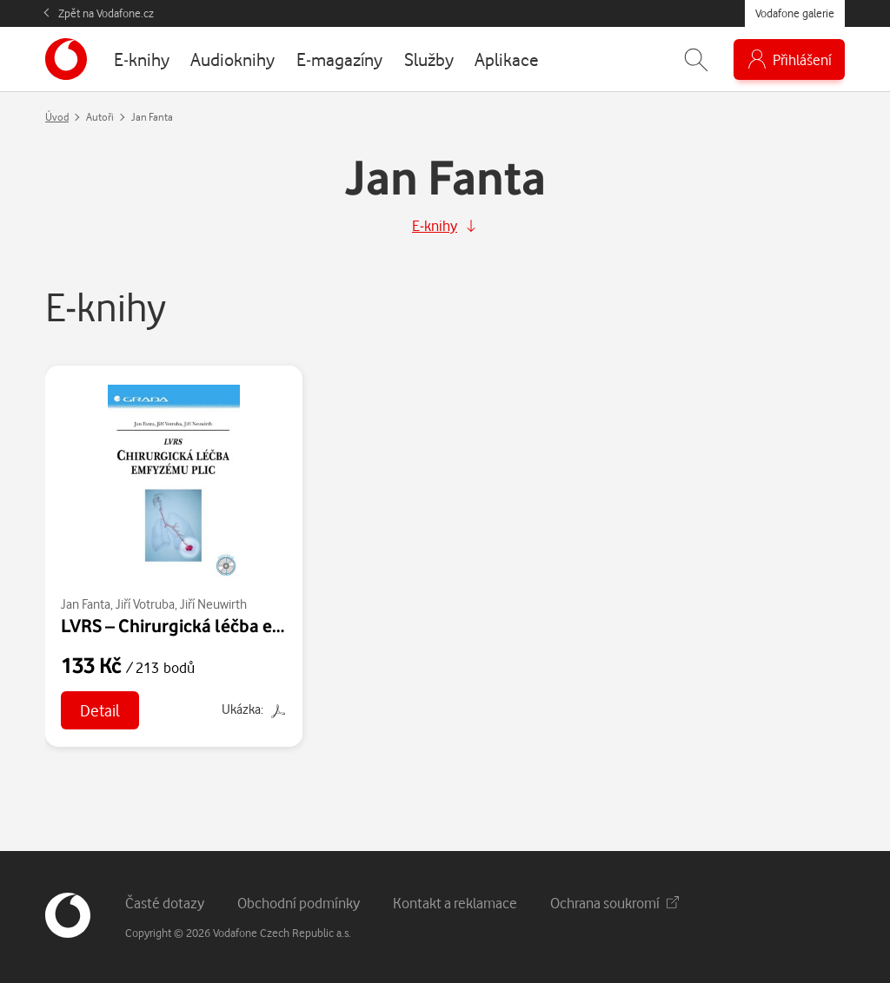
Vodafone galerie (794, 13)
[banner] (66, 59)
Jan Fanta (85, 604)
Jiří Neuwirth (213, 604)
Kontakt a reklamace (455, 903)
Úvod (57, 116)
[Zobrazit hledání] (696, 59)
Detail (100, 710)
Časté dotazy (164, 903)
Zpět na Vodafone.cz (106, 13)
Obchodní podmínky (298, 903)
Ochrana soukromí (614, 903)
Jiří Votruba (145, 604)
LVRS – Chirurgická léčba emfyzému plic (221, 625)
